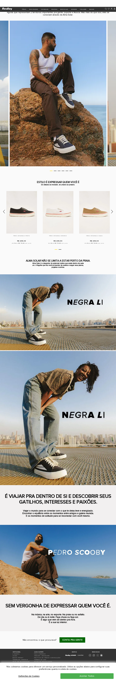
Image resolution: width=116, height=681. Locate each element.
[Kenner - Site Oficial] (73, 655)
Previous (3, 211)
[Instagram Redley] (94, 656)
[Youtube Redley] (98, 656)
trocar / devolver (42, 655)
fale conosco (40, 654)
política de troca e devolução (47, 657)
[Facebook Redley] (90, 656)
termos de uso (40, 659)
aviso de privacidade (43, 661)
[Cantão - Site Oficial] (79, 656)
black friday (18, 657)
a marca (16, 654)
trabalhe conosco (20, 659)
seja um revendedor (21, 661)
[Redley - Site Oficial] (68, 656)
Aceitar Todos (87, 676)
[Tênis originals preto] (21, 212)
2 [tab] (60, 249)
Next (112, 211)
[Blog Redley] (101, 656)
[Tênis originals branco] (58, 212)
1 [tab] (56, 249)
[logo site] (7, 9)
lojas (15, 655)
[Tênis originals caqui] (94, 212)
